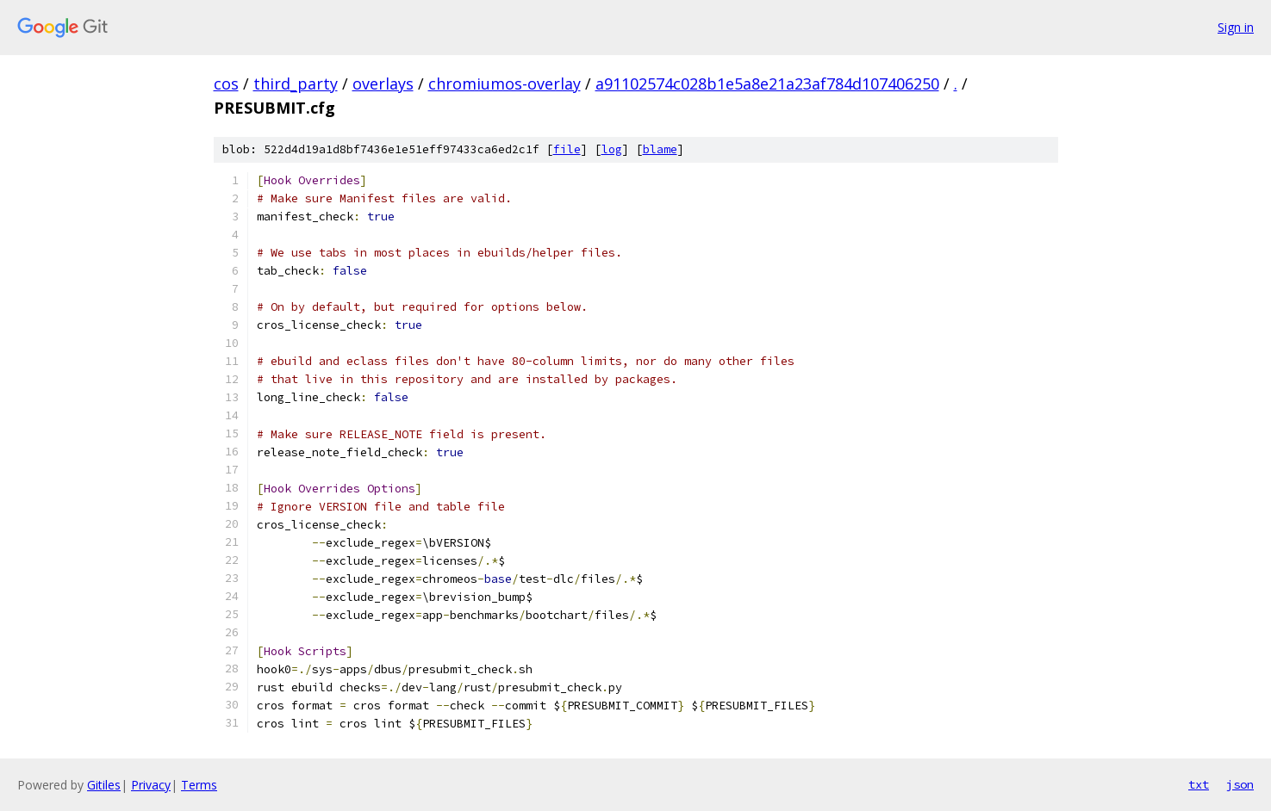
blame (660, 149)
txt (1198, 784)
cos (226, 83)
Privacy (151, 785)
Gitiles (104, 785)
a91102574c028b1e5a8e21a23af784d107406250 (767, 83)
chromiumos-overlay (504, 83)
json (1240, 784)
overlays (383, 83)
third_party (295, 83)
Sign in (1236, 27)
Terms (199, 785)
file (567, 149)
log (611, 149)
